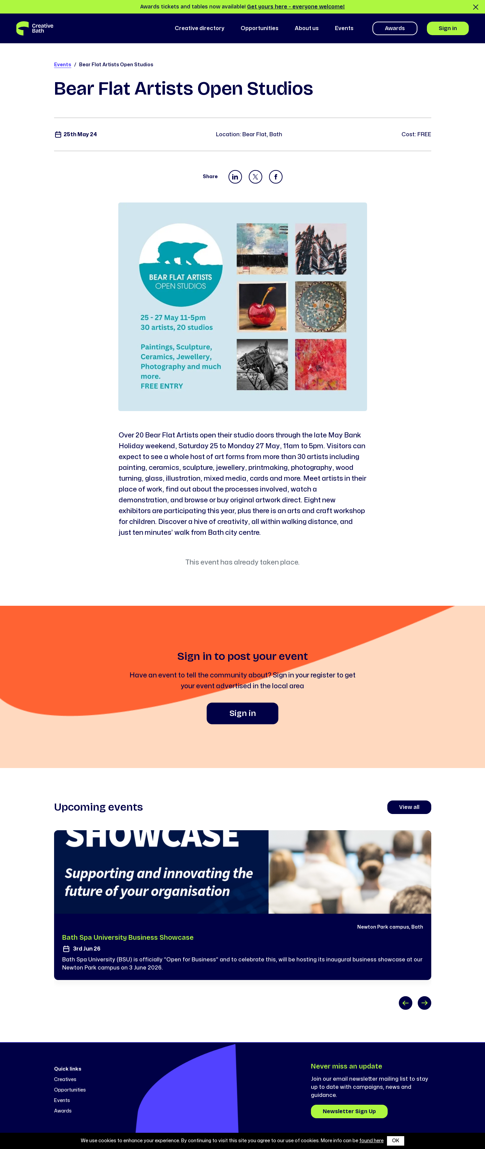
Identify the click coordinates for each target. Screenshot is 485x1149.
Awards (395, 28)
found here (371, 1141)
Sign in (448, 28)
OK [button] (395, 1141)
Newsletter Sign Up (349, 1111)
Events (62, 65)
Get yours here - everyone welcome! (296, 6)
